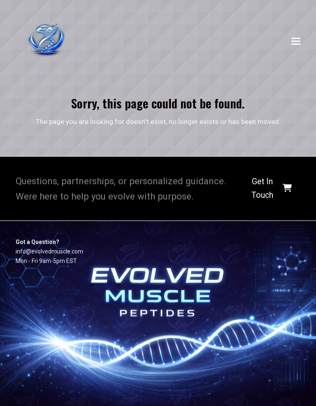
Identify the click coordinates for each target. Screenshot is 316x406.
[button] (295, 41)
